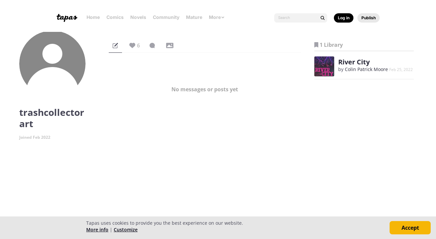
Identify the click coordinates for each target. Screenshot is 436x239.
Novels (138, 17)
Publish (368, 17)
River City (354, 61)
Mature (194, 17)
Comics (115, 17)
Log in (343, 17)
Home (93, 17)
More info (97, 229)
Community (166, 17)
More (217, 17)
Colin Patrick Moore (366, 69)
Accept (410, 227)
